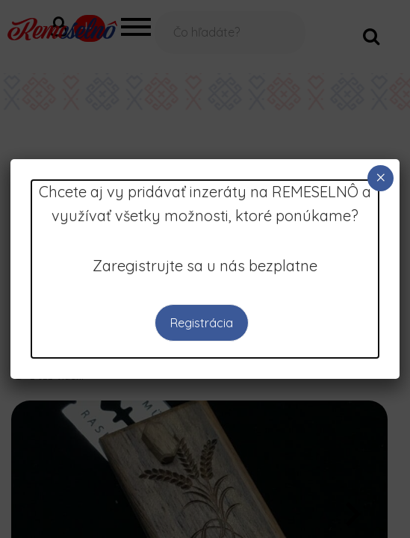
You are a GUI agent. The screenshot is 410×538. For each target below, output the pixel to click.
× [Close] (381, 177)
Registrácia (201, 322)
